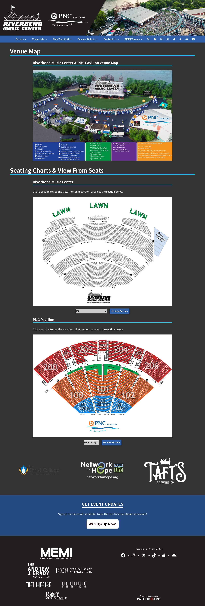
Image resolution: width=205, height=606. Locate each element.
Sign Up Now (102, 523)
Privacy (139, 549)
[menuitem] (21, 39)
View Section (119, 311)
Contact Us (155, 549)
